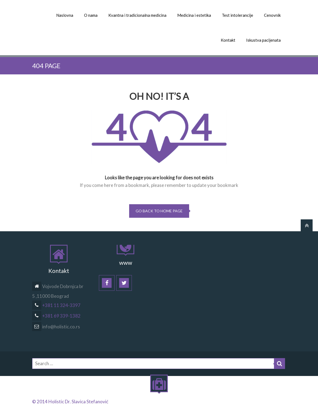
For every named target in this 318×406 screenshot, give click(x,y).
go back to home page (159, 211)
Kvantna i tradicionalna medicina (137, 15)
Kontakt (228, 40)
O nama (91, 15)
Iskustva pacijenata (263, 40)
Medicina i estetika (194, 15)
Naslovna (64, 15)
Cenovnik (272, 15)
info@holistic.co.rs (56, 326)
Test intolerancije (237, 15)
